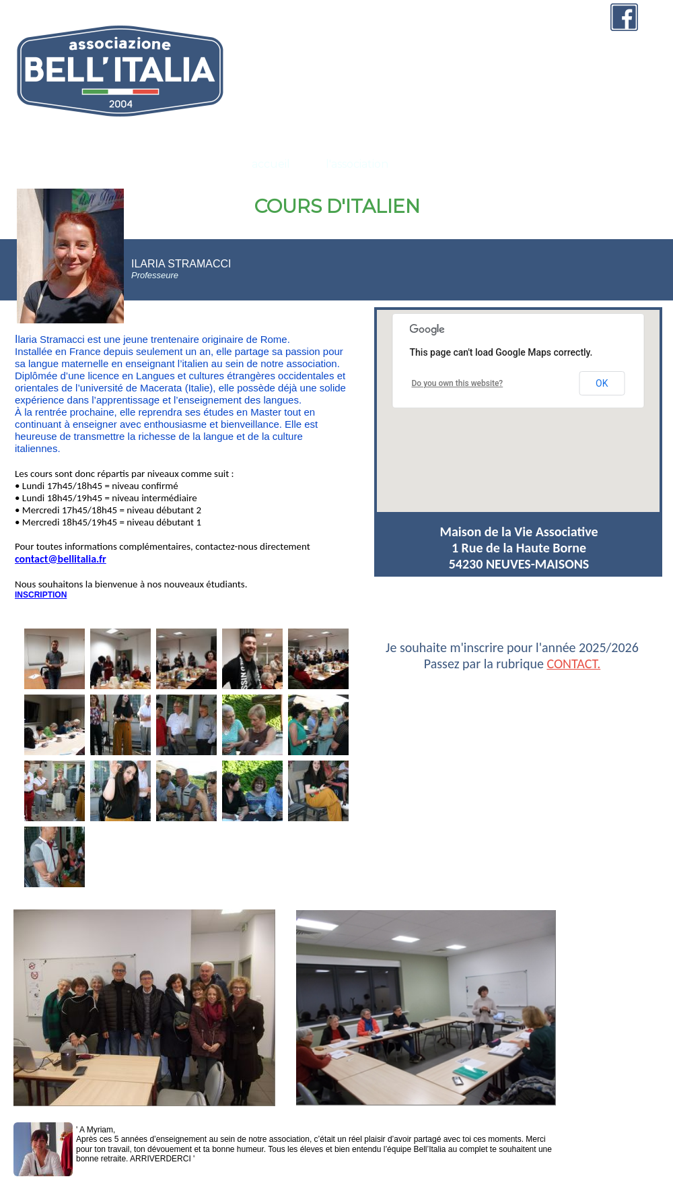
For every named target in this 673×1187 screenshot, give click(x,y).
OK (602, 383)
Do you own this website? (457, 383)
